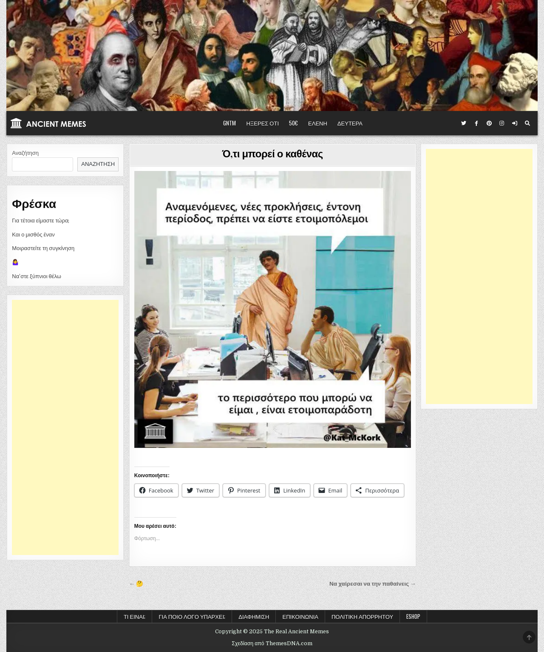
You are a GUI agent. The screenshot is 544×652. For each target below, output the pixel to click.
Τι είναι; (135, 616)
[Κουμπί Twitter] (463, 123)
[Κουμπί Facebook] (476, 123)
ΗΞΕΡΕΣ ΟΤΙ (262, 123)
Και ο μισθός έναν (33, 234)
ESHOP (413, 616)
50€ (293, 123)
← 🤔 (136, 584)
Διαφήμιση (253, 616)
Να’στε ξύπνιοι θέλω (36, 276)
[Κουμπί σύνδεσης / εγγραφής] (514, 123)
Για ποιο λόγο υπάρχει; (192, 616)
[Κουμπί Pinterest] (489, 123)
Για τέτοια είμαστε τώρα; (40, 220)
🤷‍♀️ (15, 262)
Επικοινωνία (300, 616)
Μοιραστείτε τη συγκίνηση (43, 248)
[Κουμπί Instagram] (501, 123)
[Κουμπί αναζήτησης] (527, 123)
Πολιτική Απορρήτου (362, 616)
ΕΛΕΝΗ (317, 123)
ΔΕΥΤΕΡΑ (350, 123)
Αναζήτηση (25, 153)
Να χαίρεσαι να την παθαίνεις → (372, 584)
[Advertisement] (65, 427)
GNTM (229, 123)
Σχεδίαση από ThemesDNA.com (272, 643)
